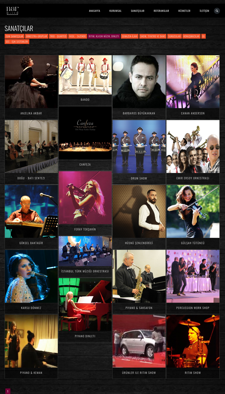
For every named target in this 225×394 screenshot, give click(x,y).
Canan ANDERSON (193, 113)
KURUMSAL (115, 11)
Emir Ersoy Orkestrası (193, 178)
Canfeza (85, 164)
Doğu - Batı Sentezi (31, 178)
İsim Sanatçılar (14, 36)
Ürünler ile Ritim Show (139, 373)
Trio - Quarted (58, 36)
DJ (203, 36)
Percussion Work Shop (193, 308)
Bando (85, 99)
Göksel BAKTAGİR (31, 243)
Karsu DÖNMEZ (31, 308)
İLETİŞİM (204, 11)
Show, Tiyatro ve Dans (153, 36)
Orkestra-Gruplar (36, 36)
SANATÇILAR (137, 11)
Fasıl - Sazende (77, 36)
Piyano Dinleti (85, 336)
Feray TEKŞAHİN (85, 229)
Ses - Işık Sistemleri (17, 41)
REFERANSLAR (161, 11)
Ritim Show (193, 373)
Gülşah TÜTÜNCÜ (193, 243)
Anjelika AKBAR (31, 113)
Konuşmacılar (191, 36)
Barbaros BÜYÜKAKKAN (139, 113)
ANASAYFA (94, 11)
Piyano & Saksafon (139, 308)
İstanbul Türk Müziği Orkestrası (85, 271)
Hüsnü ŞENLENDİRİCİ (139, 243)
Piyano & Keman (31, 373)
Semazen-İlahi (130, 36)
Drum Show (139, 178)
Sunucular (174, 36)
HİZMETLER (184, 11)
